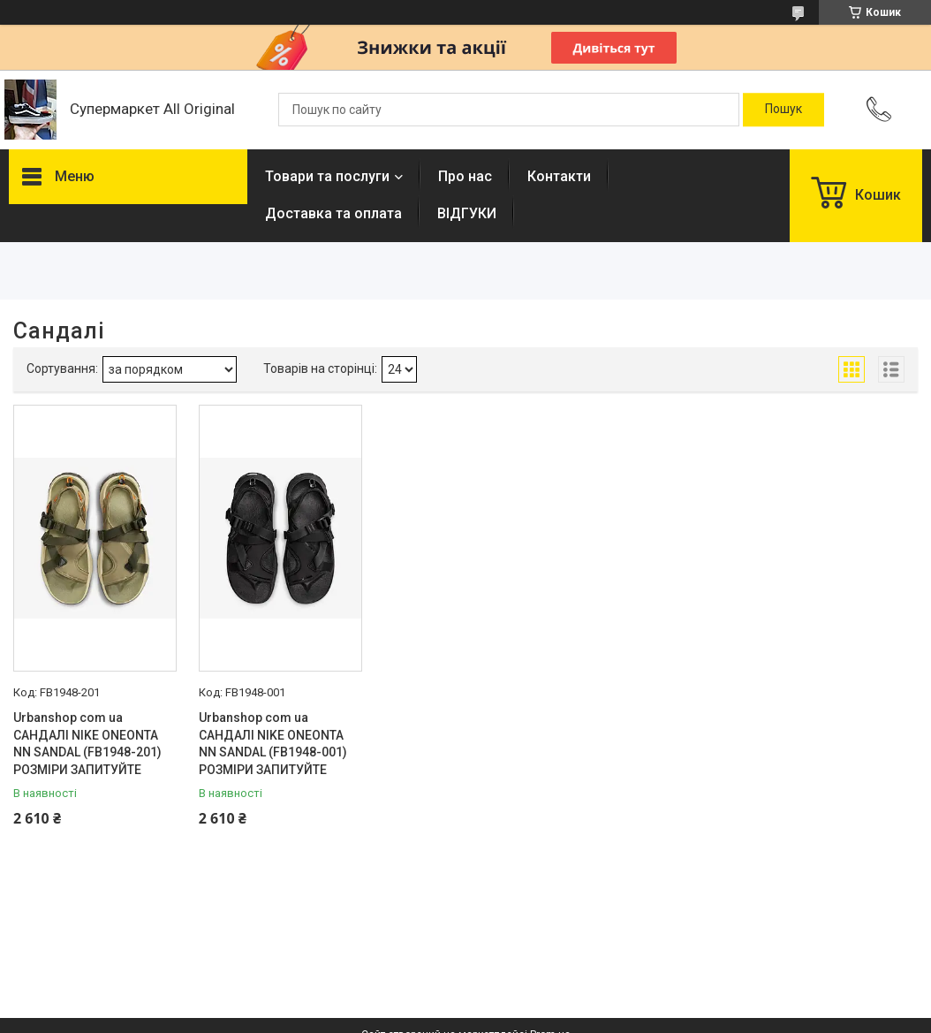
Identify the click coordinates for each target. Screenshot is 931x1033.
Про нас (465, 176)
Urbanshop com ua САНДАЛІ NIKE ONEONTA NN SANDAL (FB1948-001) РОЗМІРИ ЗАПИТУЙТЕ (273, 743)
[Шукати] (783, 109)
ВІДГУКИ (466, 213)
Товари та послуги (327, 176)
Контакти (559, 176)
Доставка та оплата (333, 213)
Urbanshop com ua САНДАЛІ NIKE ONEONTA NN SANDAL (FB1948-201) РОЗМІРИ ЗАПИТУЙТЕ (87, 743)
